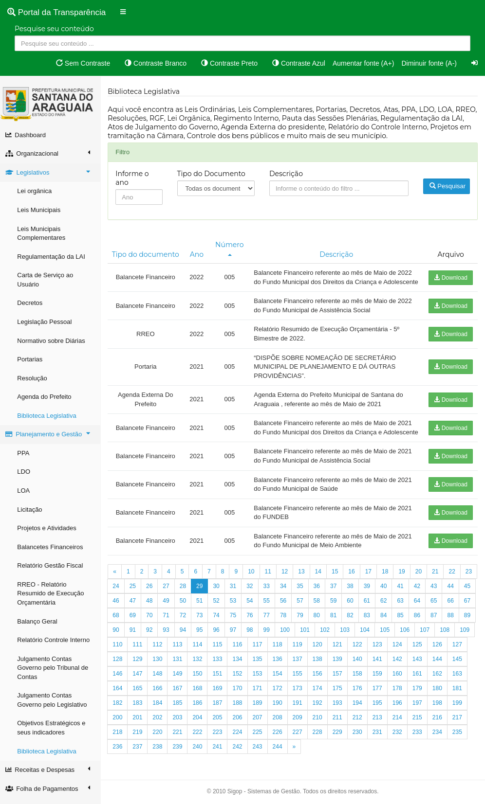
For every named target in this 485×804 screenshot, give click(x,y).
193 (359, 720)
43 (452, 604)
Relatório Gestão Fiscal (52, 565)
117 (279, 662)
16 (353, 589)
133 (239, 677)
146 (139, 691)
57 (318, 618)
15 (337, 589)
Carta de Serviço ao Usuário (47, 279)
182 (139, 720)
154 (299, 691)
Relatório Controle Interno (55, 639)
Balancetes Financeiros (52, 547)
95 (218, 647)
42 (435, 604)
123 (399, 662)
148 (179, 691)
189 (279, 720)
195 (399, 720)
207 (279, 735)
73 (218, 633)
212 (379, 735)
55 (285, 618)
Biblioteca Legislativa (48, 415)
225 (279, 750)
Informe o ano (133, 178)
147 (159, 691)
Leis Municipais (40, 210)
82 (368, 633)
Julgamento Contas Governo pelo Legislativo (54, 700)
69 (151, 633)
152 (259, 691)
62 (402, 618)
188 (259, 720)
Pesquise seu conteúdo (54, 28)
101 (323, 647)
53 (251, 618)
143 (439, 677)
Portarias (31, 359)
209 (319, 735)
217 (119, 750)
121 (359, 662)
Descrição (287, 173)
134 (259, 677)
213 (399, 735)
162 (459, 691)
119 (319, 662)
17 (370, 589)
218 (139, 750)
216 (459, 735)
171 (279, 706)
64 (435, 618)
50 (201, 618)
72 (201, 633)
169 (239, 706)
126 (459, 662)
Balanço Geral (39, 621)
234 (459, 750)
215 (439, 735)
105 (403, 647)
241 (239, 764)
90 (134, 647)
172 (299, 706)
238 (179, 764)
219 (159, 750)
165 (159, 706)
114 (219, 662)
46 (134, 618)
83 (385, 633)
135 (279, 677)
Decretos (31, 302)
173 (319, 706)
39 (385, 604)
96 (235, 647)
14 (320, 589)
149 (199, 691)
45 (117, 618)
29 (218, 604)
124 (419, 662)
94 (201, 647)
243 (279, 764)
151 (239, 691)
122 (379, 662)
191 (319, 720)
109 (119, 662)
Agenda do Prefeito (46, 396)
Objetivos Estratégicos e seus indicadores (53, 727)
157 (359, 691)
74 (235, 633)
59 (352, 618)
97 (251, 647)
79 (318, 633)
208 (299, 735)
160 (419, 691)
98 (268, 647)
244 (299, 764)
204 (219, 735)
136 (299, 677)
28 (201, 604)
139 (359, 677)
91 (151, 647)
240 (219, 764)
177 (399, 706)
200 (139, 735)
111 (159, 662)
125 (439, 662)
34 (301, 604)
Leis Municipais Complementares (43, 233)
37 (352, 604)
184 (179, 720)
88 (469, 633)
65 (452, 618)
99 (285, 647)
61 (385, 618)
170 (259, 706)
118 (299, 662)
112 (179, 662)
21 (437, 589)
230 (379, 750)
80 (335, 633)
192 (339, 720)
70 (168, 633)
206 (259, 735)
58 (335, 618)
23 (117, 604)
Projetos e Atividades (48, 528)
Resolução (34, 378)
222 (219, 750)
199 (119, 735)
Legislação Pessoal (46, 321)
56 (301, 618)
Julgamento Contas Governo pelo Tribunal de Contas (54, 667)
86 (435, 633)
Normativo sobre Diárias (53, 340)
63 (418, 618)
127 (119, 677)
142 (419, 677)
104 (383, 647)
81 (352, 633)
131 (199, 677)
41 (418, 604)
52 (235, 618)
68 (134, 633)
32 (268, 604)
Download (450, 282)
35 (318, 604)
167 (199, 706)
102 (343, 647)
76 (268, 633)
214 (419, 735)
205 (239, 735)
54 (268, 618)
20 (420, 589)
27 (184, 604)
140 (379, 677)
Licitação (31, 509)
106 (423, 647)
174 (339, 706)
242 (259, 764)
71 (184, 633)
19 (403, 589)
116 (259, 662)
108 (463, 647)
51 (218, 618)
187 (239, 720)
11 (269, 589)
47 (151, 618)
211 (359, 735)
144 (459, 677)
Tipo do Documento (213, 173)
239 (199, 764)
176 (379, 706)
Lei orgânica (36, 191)
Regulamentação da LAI (53, 256)
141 (399, 677)
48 (168, 618)
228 (339, 750)
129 (159, 677)
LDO (25, 471)
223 (239, 750)
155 (319, 691)
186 (219, 720)
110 (139, 662)
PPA (25, 453)
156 (339, 691)
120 (339, 662)
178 (419, 706)
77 (285, 633)
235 (119, 764)
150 (219, 691)
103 (363, 647)
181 (119, 720)
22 (453, 589)
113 (199, 662)
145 (119, 691)
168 (219, 706)
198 (459, 720)
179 (439, 706)
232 (419, 750)
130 (179, 677)
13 (303, 589)
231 (399, 750)
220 (179, 750)
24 (134, 604)
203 (199, 735)
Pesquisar (447, 186)
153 (279, 691)
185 (199, 720)
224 (259, 750)
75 (251, 633)
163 (119, 706)
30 (235, 604)
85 (418, 633)
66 (469, 618)
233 (439, 750)
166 (179, 706)
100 (303, 647)
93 (184, 647)
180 (459, 706)
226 (299, 750)
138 (339, 677)
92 (168, 647)
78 (301, 633)
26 (168, 604)
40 (402, 604)
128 (139, 677)
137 (319, 677)
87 (452, 633)
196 (419, 720)
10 (253, 589)
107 (443, 647)
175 (359, 706)
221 (199, 750)
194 (379, 720)
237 (159, 764)
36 (335, 604)
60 (368, 618)
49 (184, 618)
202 (179, 735)
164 (139, 706)
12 (286, 589)
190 (299, 720)
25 (151, 604)
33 (285, 604)
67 (117, 633)
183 (159, 720)
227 (319, 750)
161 (439, 691)
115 (239, 662)
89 (117, 647)
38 (368, 604)
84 (402, 633)
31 (251, 604)
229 (359, 750)
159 (399, 691)
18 (387, 589)
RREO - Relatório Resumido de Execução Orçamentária (52, 593)
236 (139, 764)
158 (379, 691)
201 (159, 735)
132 (219, 677)
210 (339, 735)
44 (469, 604)
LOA (25, 490)
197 (439, 720)
